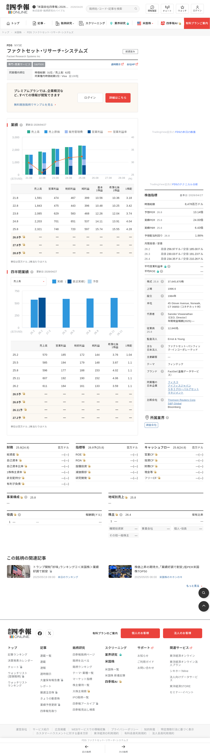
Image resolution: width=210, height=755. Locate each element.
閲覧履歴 (152, 8)
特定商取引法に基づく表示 (178, 729)
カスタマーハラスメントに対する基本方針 (61, 733)
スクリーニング (92, 23)
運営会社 (20, 729)
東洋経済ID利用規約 (106, 733)
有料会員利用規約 (136, 733)
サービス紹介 (40, 729)
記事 (39, 23)
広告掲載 (59, 729)
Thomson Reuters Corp (182, 399)
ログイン (197, 9)
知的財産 (150, 729)
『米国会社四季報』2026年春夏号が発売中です (52, 6)
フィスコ (173, 382)
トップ (13, 23)
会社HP (132, 64)
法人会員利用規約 (164, 733)
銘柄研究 (65, 23)
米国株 (145, 23)
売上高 (17, 281)
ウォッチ (182, 9)
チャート (167, 8)
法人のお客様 (184, 633)
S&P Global (175, 403)
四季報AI (171, 23)
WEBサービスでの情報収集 (88, 729)
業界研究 (119, 23)
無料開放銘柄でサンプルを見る (33, 104)
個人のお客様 (145, 633)
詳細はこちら (117, 97)
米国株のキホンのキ (171, 577)
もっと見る (192, 586)
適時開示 (117, 64)
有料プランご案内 (197, 23)
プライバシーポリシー (125, 729)
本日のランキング (68, 577)
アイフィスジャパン (179, 385)
